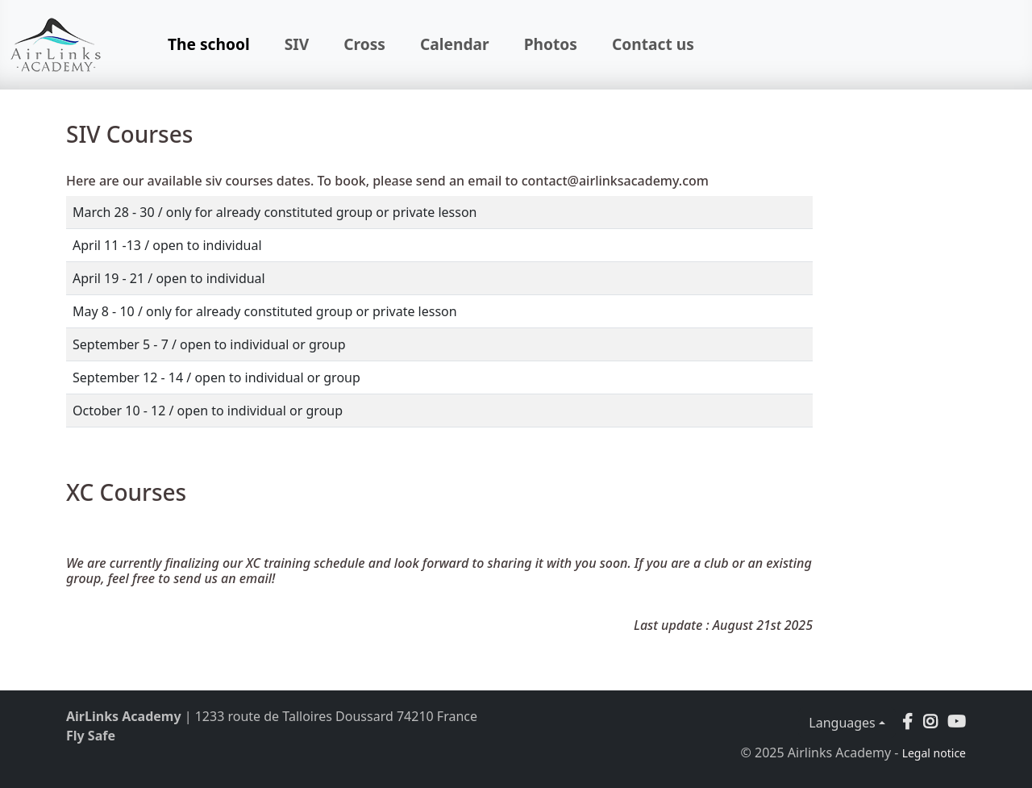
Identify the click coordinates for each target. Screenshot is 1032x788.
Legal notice (934, 753)
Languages (842, 723)
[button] (930, 721)
